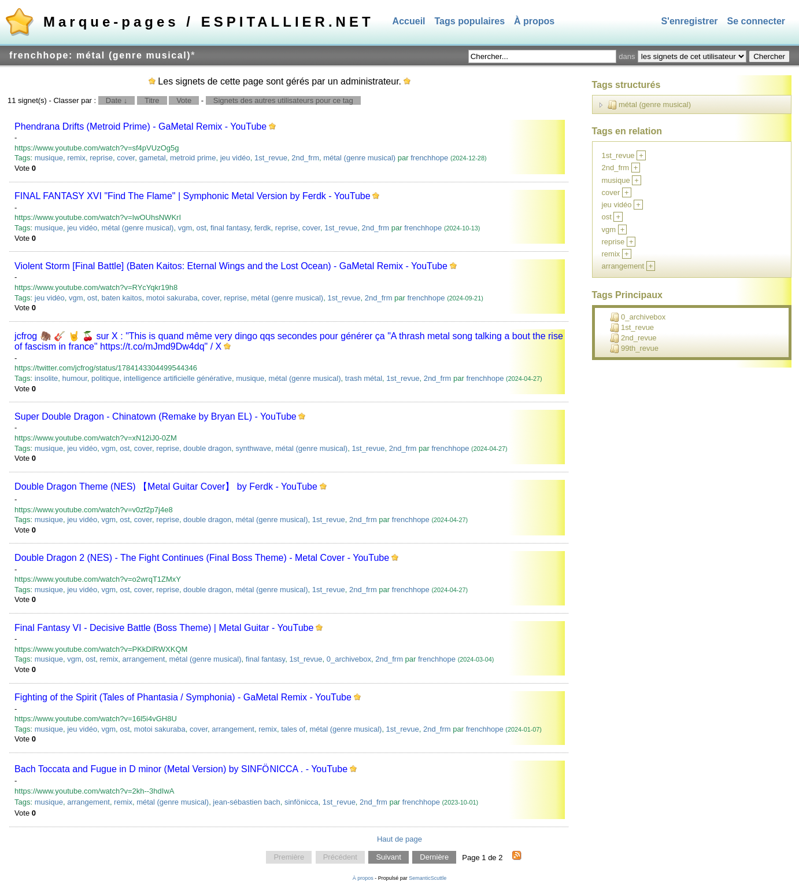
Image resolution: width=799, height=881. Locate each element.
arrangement (144, 659)
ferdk (262, 227)
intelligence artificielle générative (178, 378)
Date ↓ (117, 100)
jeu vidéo (235, 157)
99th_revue (634, 348)
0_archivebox (349, 659)
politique (105, 378)
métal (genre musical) (359, 157)
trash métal (363, 378)
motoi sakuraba (172, 297)
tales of (293, 729)
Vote (183, 100)
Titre (152, 100)
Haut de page (399, 839)
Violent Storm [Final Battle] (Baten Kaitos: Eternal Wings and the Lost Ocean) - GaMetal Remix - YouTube (230, 266)
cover (126, 157)
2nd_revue (633, 338)
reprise (101, 157)
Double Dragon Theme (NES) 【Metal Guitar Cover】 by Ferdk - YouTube (165, 486)
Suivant (388, 857)
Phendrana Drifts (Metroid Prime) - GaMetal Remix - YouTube (140, 126)
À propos (534, 21)
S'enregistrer (689, 21)
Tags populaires (470, 21)
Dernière (434, 857)
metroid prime (193, 157)
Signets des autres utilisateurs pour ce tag (283, 100)
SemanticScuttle (427, 878)
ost (201, 227)
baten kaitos (121, 297)
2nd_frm (305, 157)
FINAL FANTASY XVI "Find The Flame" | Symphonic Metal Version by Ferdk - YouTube (192, 196)
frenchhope (429, 157)
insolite (46, 378)
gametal (152, 157)
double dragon (207, 448)
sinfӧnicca (301, 802)
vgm (185, 227)
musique (49, 157)
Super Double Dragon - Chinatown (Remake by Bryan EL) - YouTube (155, 416)
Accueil (409, 21)
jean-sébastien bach (246, 802)
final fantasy (230, 227)
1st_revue (270, 157)
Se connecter (756, 21)
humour (74, 378)
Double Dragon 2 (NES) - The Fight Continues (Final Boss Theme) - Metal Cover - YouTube (201, 558)
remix (76, 157)
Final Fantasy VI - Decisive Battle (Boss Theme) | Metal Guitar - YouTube (163, 628)
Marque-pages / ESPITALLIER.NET (208, 22)
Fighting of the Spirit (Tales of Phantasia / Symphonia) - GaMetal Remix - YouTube (183, 697)
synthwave (253, 448)
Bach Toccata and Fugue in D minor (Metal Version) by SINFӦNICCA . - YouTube (180, 769)
